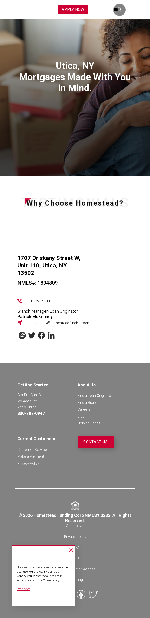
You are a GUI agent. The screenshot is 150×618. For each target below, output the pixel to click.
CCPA (75, 547)
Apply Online (27, 407)
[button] (116, 9)
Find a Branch (88, 402)
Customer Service (32, 449)
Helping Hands (89, 423)
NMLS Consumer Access (75, 569)
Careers (84, 409)
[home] (23, 9)
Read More (23, 589)
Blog (81, 416)
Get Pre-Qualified (30, 395)
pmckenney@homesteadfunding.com (58, 323)
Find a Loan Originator (95, 395)
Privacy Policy (28, 463)
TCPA (75, 558)
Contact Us (95, 442)
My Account (27, 401)
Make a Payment (30, 456)
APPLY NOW (73, 9)
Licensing (75, 580)
